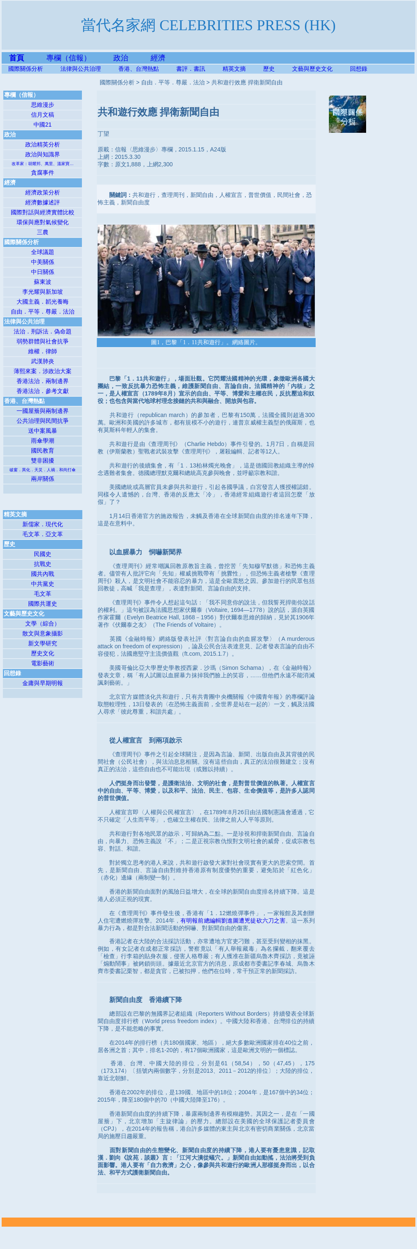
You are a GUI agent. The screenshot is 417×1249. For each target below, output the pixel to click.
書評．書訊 (199, 68)
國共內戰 (42, 574)
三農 (42, 232)
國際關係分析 (25, 68)
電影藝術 (42, 663)
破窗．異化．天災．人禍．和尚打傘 (43, 469)
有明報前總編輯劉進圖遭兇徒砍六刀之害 (232, 920)
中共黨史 (42, 583)
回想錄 (358, 68)
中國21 (43, 124)
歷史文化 (42, 653)
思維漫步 (42, 104)
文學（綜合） (42, 623)
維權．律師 (42, 351)
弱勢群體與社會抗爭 (43, 341)
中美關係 (42, 262)
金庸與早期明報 (42, 683)
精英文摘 (243, 68)
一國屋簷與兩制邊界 (43, 411)
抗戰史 (42, 564)
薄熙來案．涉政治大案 (43, 371)
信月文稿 (42, 114)
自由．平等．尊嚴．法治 (42, 311)
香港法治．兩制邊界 (43, 381)
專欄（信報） (79, 58)
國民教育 (42, 450)
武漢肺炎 (42, 361)
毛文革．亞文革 (42, 534)
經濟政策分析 (42, 192)
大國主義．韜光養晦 (43, 301)
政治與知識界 (42, 154)
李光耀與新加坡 (42, 291)
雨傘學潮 (42, 440)
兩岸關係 (42, 478)
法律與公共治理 (80, 68)
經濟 (158, 58)
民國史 (42, 554)
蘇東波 (42, 281)
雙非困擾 (42, 460)
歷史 (269, 68)
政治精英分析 (42, 144)
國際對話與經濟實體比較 (42, 212)
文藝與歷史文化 (312, 68)
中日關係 (42, 271)
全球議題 (42, 252)
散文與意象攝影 (42, 633)
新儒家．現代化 (42, 524)
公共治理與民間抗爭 (43, 420)
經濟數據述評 (42, 202)
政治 (120, 58)
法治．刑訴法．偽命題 (43, 331)
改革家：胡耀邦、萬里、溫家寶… (43, 163)
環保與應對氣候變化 (43, 222)
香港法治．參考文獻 (43, 391)
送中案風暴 (42, 430)
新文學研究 (42, 643)
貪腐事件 (42, 172)
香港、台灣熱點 (147, 68)
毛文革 (42, 593)
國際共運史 (42, 603)
